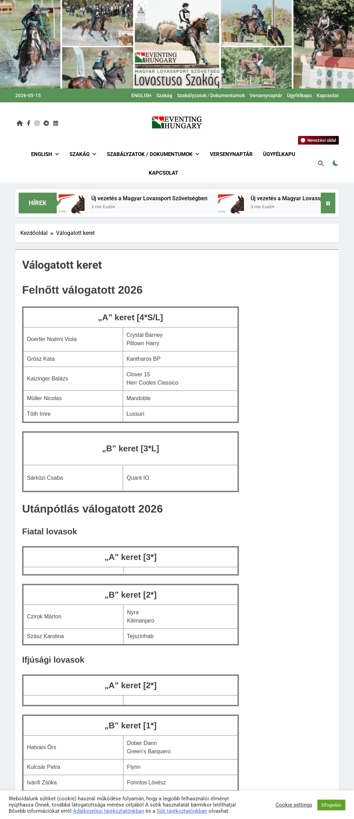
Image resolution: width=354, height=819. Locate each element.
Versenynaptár (266, 95)
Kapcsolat (328, 95)
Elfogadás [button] (331, 805)
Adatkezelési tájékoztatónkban (108, 811)
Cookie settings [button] (294, 805)
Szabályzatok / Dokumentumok (211, 95)
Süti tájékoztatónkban (182, 811)
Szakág (164, 95)
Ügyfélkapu (299, 95)
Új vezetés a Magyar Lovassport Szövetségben (153, 198)
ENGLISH (141, 95)
